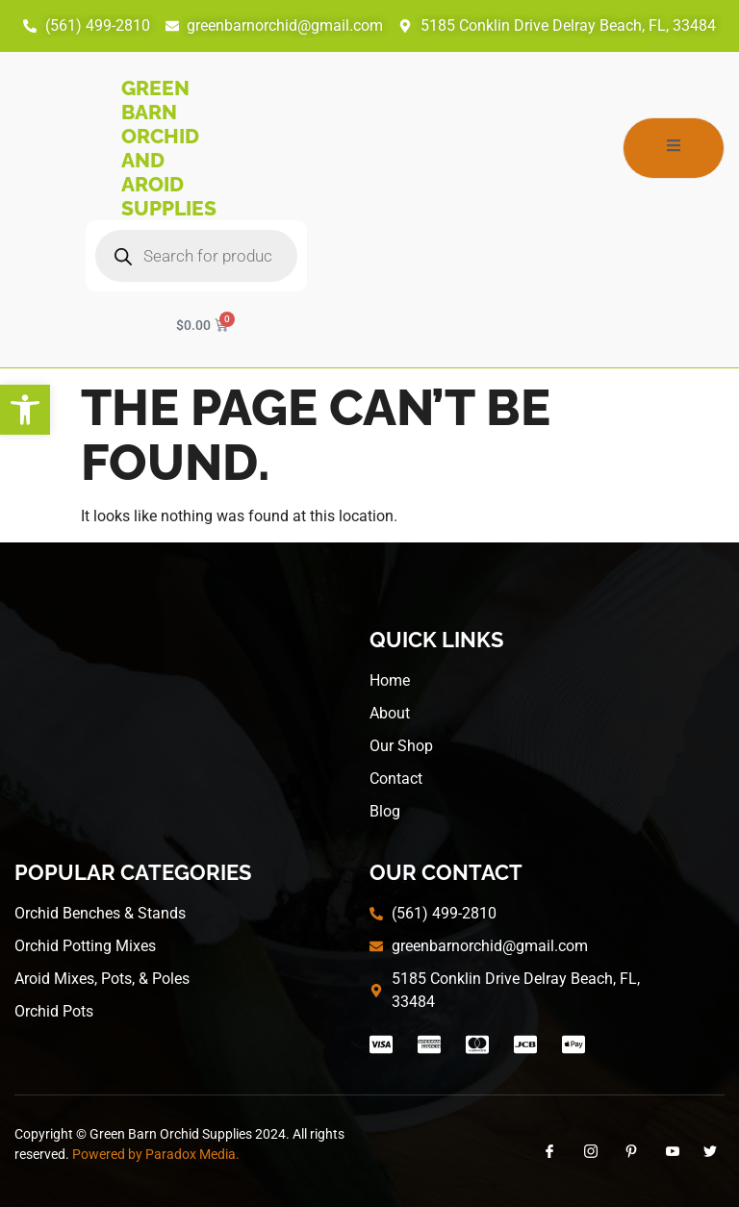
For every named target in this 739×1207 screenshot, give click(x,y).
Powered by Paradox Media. (156, 1154)
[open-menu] (674, 148)
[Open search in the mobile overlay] (196, 255)
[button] (25, 410)
